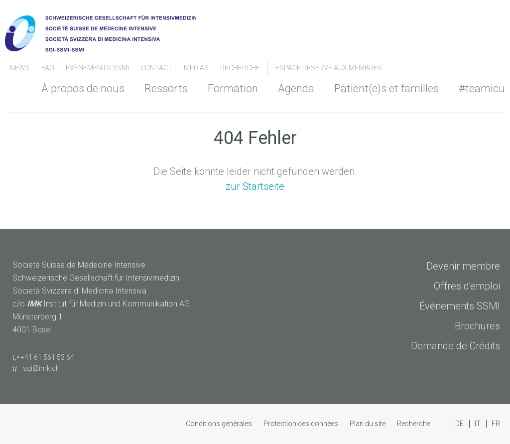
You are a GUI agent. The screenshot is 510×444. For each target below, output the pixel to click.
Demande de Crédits (455, 346)
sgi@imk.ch (36, 368)
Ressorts (166, 88)
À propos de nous (83, 88)
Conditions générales (220, 424)
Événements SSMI (98, 68)
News (20, 68)
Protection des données (301, 424)
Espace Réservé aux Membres (328, 68)
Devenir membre (463, 266)
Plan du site (368, 424)
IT (478, 424)
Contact (157, 68)
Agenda (296, 88)
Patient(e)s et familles (386, 88)
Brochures (477, 326)
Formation (233, 88)
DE (460, 424)
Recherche (240, 68)
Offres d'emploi (467, 286)
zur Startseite (255, 186)
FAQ (48, 68)
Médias (197, 68)
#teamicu (482, 88)
